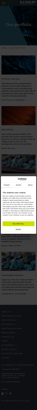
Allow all (18, 224)
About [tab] (30, 185)
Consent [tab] (7, 185)
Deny (18, 229)
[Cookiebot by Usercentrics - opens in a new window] (26, 179)
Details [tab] (18, 185)
